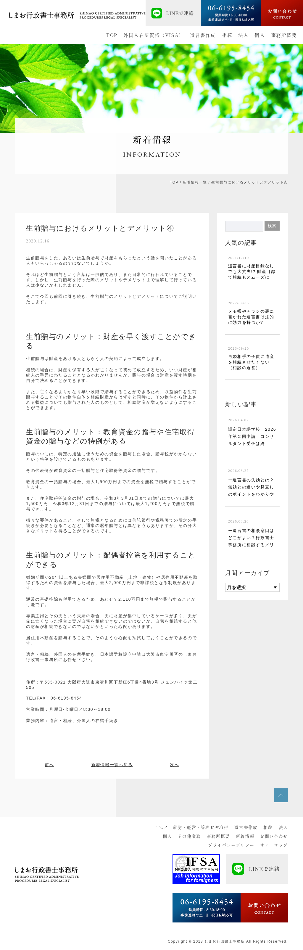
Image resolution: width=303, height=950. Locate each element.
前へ (49, 764)
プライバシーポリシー (231, 845)
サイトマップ (274, 845)
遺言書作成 (203, 35)
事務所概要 (284, 35)
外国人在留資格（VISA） (153, 35)
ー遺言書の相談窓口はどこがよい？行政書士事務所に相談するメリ (251, 537)
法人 (243, 35)
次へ (174, 764)
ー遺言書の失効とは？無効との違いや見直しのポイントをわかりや (251, 487)
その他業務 (189, 836)
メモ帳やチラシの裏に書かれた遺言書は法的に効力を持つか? (251, 317)
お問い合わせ (274, 836)
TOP (111, 35)
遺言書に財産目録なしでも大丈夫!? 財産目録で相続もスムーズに (252, 271)
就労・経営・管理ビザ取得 (200, 827)
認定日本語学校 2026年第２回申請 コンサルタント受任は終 (252, 436)
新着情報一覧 (195, 182)
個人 (259, 35)
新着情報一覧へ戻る (112, 764)
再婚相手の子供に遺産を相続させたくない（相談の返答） (251, 362)
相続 (227, 35)
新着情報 (245, 836)
